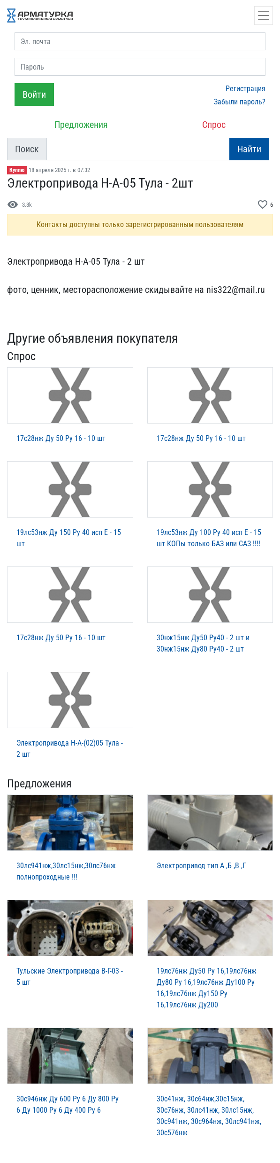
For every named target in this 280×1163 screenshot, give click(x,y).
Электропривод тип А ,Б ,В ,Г (201, 865)
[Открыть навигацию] (263, 15)
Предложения (81, 124)
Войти (34, 94)
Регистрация (245, 88)
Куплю (16, 170)
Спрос (214, 124)
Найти (249, 149)
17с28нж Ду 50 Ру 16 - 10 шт (61, 438)
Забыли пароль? (239, 101)
